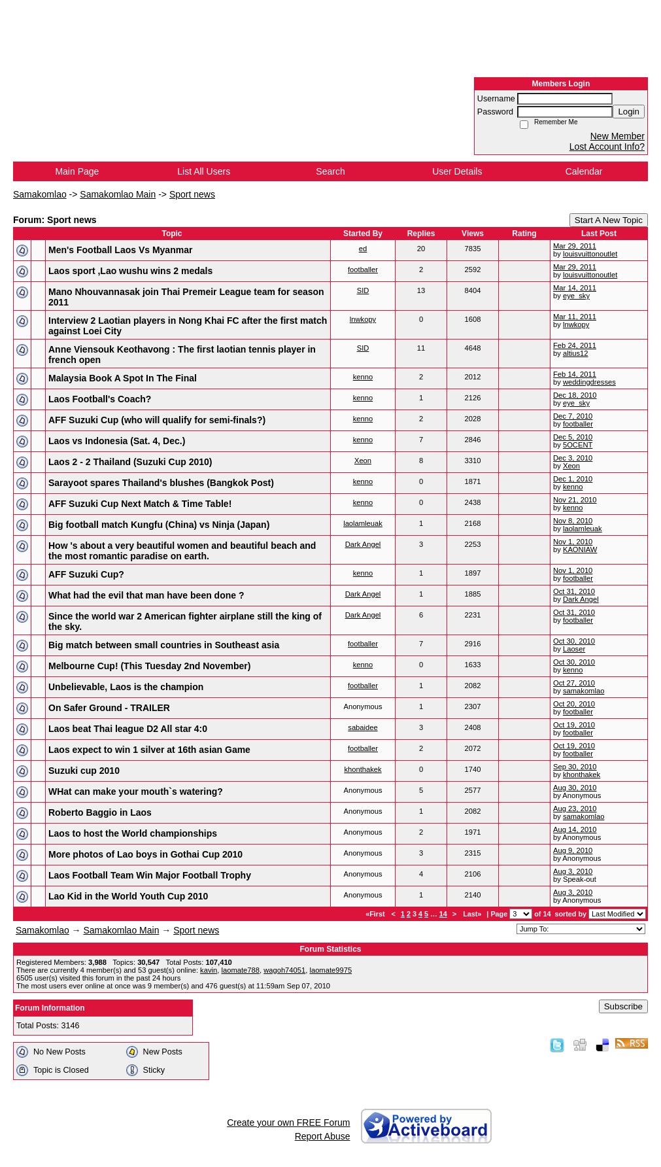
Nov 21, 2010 (575, 500)
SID (363, 290)
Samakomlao (40, 194)
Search (330, 171)
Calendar (584, 171)
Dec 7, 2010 (572, 416)
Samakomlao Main (118, 194)
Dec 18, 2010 (575, 395)
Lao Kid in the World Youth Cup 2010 (128, 896)
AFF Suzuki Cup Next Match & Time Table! (139, 503)
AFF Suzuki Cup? (86, 574)
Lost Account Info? (607, 146)
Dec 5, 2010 (572, 437)
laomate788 (240, 970)
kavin (208, 970)
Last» (473, 914)
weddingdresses (589, 382)
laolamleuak (362, 523)
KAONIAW (580, 549)
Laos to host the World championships (132, 833)
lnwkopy (363, 319)
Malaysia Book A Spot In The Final (122, 378)
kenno (363, 377)
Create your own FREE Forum (288, 1122)
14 (443, 914)
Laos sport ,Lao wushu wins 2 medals (130, 271)
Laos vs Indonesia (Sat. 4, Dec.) (116, 441)
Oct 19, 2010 (574, 725)
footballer (363, 269)
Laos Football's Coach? (99, 399)
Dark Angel (363, 544)
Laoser (574, 649)
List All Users (203, 171)
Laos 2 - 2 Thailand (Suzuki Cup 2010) (130, 462)
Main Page (77, 171)
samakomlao (583, 691)
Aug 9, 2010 (572, 850)
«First (375, 914)
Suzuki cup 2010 (84, 770)
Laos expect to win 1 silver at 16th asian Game (149, 749)
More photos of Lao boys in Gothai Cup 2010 (145, 854)
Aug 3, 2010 (572, 871)
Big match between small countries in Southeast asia (163, 645)
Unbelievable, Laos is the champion (125, 687)
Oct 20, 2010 (574, 704)
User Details (457, 171)
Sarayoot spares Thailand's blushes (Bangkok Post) (161, 483)
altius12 (575, 353)
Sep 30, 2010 (575, 767)
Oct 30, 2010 (574, 641)
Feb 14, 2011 (574, 374)
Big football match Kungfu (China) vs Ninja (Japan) (158, 524)
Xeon (362, 460)
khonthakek (362, 769)
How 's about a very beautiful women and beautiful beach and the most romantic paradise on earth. (182, 550)
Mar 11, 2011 (574, 317)
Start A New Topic (609, 220)
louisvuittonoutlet (590, 254)
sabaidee (362, 727)
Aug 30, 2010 (575, 788)
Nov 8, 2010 (572, 521)
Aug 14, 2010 (575, 829)
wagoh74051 (284, 970)
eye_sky (576, 296)
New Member (617, 136)
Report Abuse (322, 1136)
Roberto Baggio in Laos (100, 812)
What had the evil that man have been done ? (146, 595)
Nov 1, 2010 (572, 542)
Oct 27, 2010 (574, 683)
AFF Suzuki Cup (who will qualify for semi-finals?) (156, 420)
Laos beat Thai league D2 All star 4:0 (127, 728)
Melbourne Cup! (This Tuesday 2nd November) (149, 666)
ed (363, 249)
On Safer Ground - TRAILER (109, 708)
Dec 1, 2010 (572, 479)
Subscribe (623, 1006)
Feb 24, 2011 (574, 345)
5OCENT (577, 445)
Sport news (192, 194)
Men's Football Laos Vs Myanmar (120, 250)
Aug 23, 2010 (575, 808)
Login (628, 111)
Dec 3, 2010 (572, 458)
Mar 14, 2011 (574, 288)
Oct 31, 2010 (574, 591)
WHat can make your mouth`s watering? (135, 791)
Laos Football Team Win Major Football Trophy (149, 875)
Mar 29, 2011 (574, 246)
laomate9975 (330, 970)
